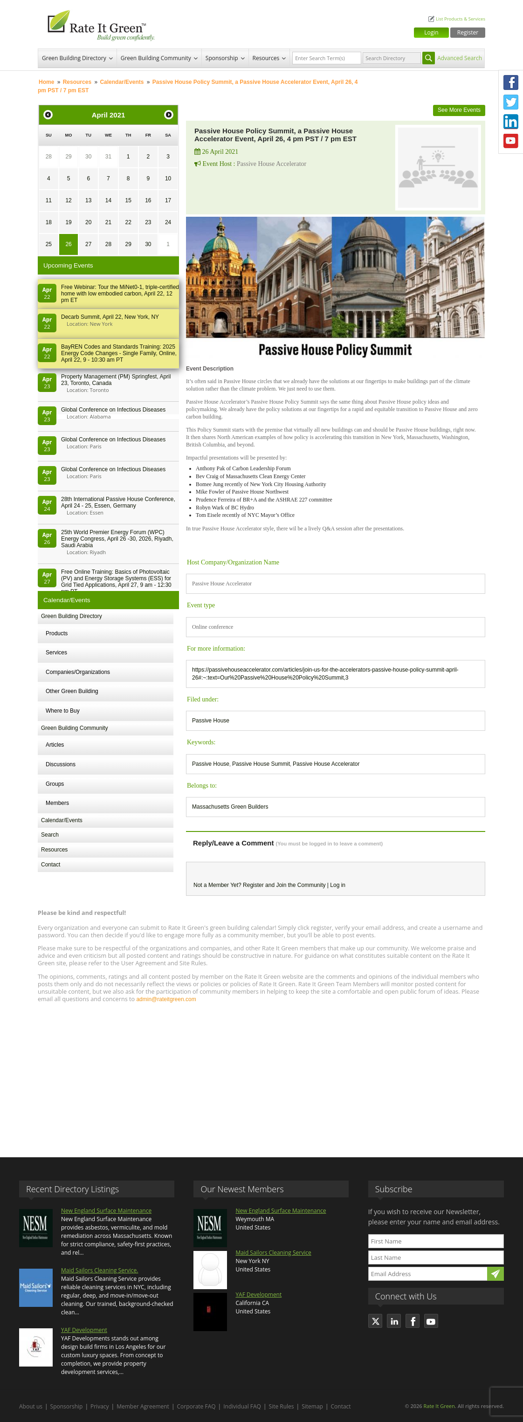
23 (148, 222)
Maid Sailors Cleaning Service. (99, 1270)
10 (168, 178)
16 (148, 200)
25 (49, 244)
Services (56, 652)
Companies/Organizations (78, 672)
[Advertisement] (261, 1075)
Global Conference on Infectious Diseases (113, 409)
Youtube (510, 141)
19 (68, 222)
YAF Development (84, 1330)
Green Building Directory (74, 58)
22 (128, 222)
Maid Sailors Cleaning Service (273, 1253)
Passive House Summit (261, 764)
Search (50, 834)
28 (49, 156)
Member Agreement (143, 1406)
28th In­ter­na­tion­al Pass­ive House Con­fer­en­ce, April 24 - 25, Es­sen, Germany (118, 502)
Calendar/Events (122, 82)
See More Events (459, 110)
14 (108, 200)
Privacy (99, 1406)
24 (168, 222)
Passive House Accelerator (326, 764)
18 (49, 222)
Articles (55, 745)
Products (57, 633)
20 (88, 222)
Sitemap (312, 1406)
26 (68, 244)
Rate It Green (438, 1405)
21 (108, 222)
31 (108, 156)
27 (88, 244)
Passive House (210, 720)
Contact (50, 864)
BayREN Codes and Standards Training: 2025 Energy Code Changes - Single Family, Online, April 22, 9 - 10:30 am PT (119, 353)
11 (49, 200)
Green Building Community (156, 58)
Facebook (510, 82)
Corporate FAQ (196, 1406)
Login (431, 32)
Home (46, 82)
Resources (266, 58)
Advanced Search (459, 58)
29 (68, 156)
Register (467, 32)
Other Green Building (72, 691)
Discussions (61, 764)
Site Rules (281, 1406)
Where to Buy (63, 711)
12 (68, 200)
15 (128, 200)
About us (30, 1406)
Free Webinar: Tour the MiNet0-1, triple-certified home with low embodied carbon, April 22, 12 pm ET (120, 293)
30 (88, 156)
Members (57, 803)
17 (168, 200)
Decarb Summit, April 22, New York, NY (110, 317)
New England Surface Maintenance (106, 1211)
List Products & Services (460, 19)
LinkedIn (510, 121)
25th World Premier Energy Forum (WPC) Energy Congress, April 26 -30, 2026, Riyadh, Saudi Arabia (117, 539)
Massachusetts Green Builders (230, 807)
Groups (55, 784)
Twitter (510, 102)
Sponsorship (222, 58)
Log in (337, 885)
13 (88, 200)
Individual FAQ (242, 1406)
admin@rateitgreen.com (166, 999)
